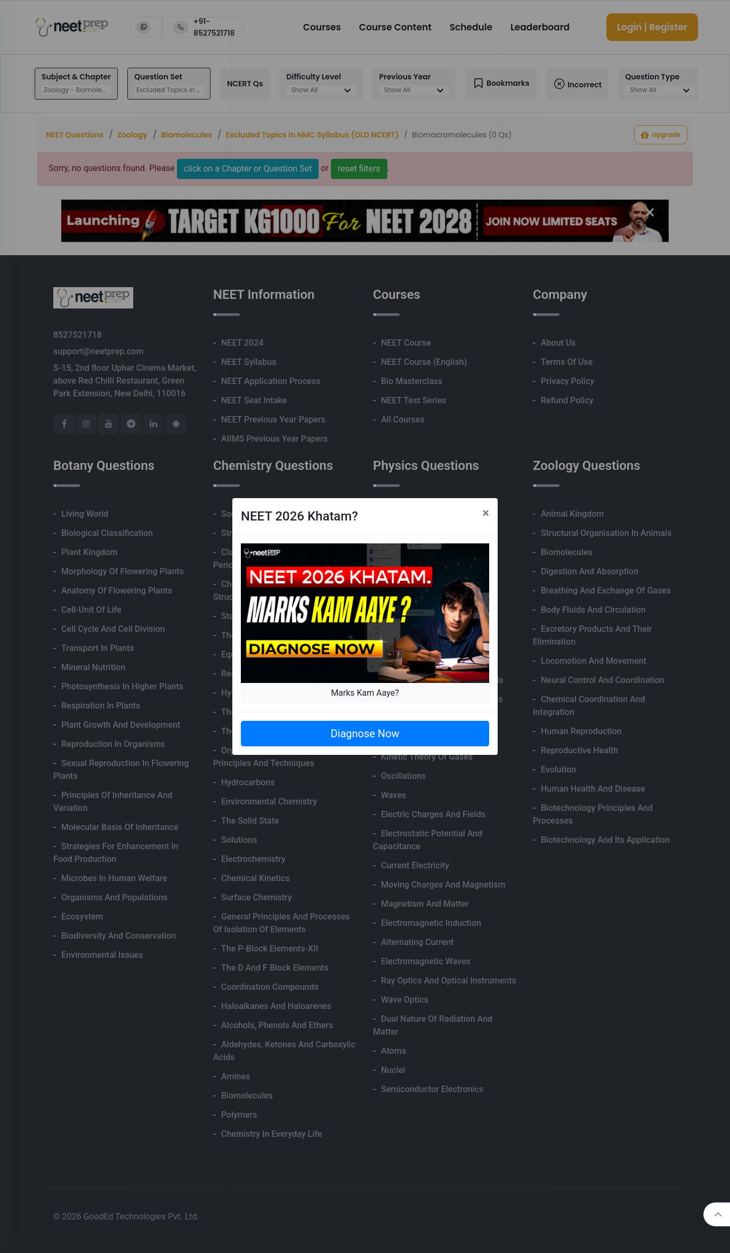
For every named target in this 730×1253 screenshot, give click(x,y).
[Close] (486, 513)
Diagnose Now (364, 733)
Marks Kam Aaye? (365, 693)
